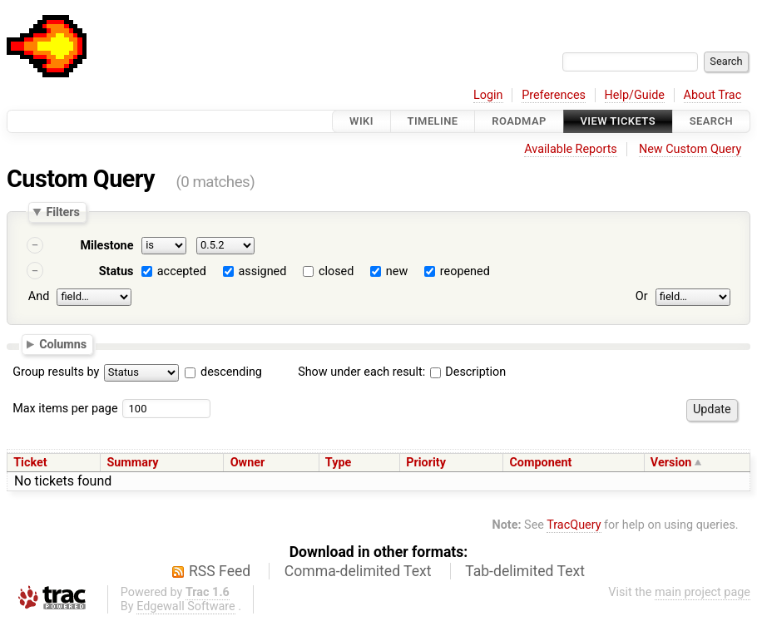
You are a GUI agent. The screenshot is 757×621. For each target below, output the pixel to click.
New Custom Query (690, 149)
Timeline (433, 121)
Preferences (554, 95)
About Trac (713, 95)
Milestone (106, 246)
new (397, 271)
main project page (702, 592)
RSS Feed (219, 571)
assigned (262, 271)
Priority (426, 463)
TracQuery (574, 525)
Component (540, 463)
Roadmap (519, 121)
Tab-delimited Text (525, 571)
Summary (132, 463)
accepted (181, 271)
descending (231, 372)
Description (468, 372)
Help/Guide (635, 95)
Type (338, 463)
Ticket (30, 463)
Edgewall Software (185, 606)
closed (336, 271)
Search (711, 121)
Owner (247, 463)
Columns (63, 343)
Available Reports (570, 149)
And (38, 296)
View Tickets (618, 121)
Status (116, 271)
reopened (465, 271)
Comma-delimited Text (358, 571)
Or (642, 296)
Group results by (55, 372)
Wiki (361, 121)
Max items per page (64, 409)
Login (488, 95)
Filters (62, 212)
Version (671, 463)
